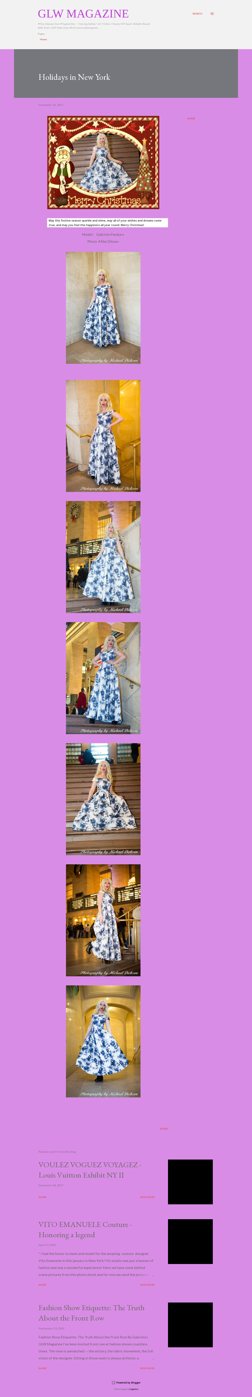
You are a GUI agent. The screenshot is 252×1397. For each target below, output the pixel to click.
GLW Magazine (83, 13)
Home (43, 39)
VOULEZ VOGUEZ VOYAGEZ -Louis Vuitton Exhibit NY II (90, 1170)
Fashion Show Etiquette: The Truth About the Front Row (91, 1313)
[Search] (197, 13)
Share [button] (191, 118)
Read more (147, 1197)
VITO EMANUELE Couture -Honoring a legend (85, 1229)
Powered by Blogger (126, 1382)
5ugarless (134, 1389)
